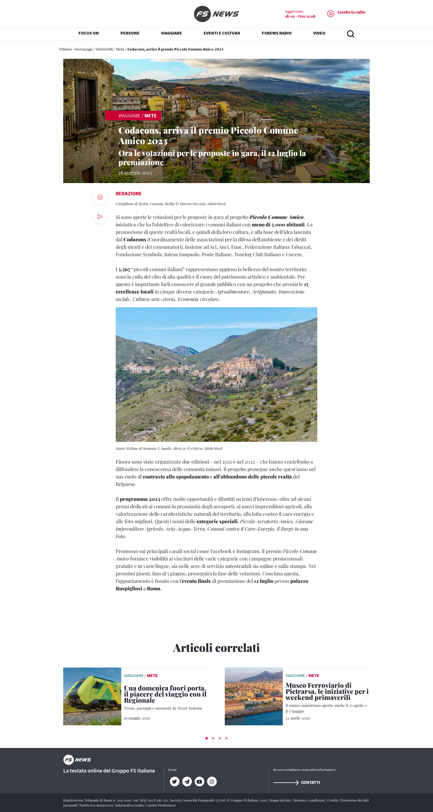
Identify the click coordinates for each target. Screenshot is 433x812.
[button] (206, 738)
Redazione (129, 193)
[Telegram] (187, 782)
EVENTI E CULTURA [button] (222, 33)
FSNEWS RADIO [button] (277, 33)
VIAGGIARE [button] (171, 33)
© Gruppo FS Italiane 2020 (247, 800)
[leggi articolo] (92, 695)
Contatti (296, 782)
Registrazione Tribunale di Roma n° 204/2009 (97, 800)
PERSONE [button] (129, 33)
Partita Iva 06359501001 (97, 805)
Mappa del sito (280, 800)
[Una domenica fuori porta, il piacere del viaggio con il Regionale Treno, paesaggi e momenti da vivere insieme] (166, 698)
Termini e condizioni (309, 800)
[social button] (100, 216)
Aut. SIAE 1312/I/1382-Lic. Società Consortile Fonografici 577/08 (179, 800)
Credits (333, 800)
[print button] (100, 197)
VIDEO (319, 33)
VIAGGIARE (104, 49)
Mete (120, 49)
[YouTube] (199, 782)
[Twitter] (174, 782)
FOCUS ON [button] (88, 33)
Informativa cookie (130, 805)
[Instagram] (211, 782)
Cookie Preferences (161, 805)
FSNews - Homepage (76, 49)
